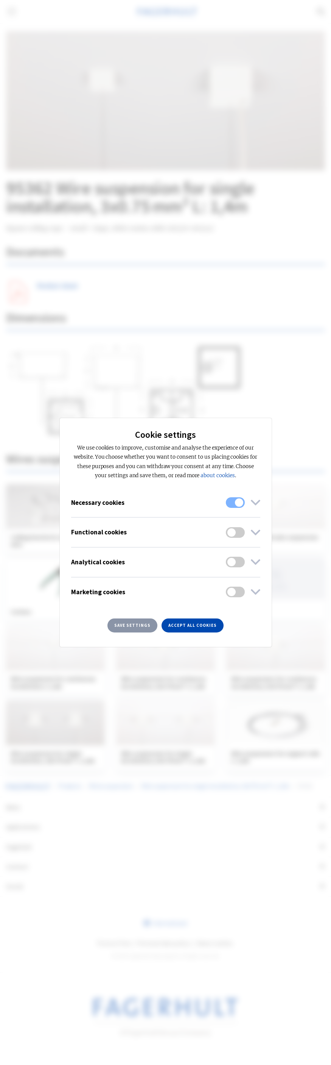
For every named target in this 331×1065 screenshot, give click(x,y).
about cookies (217, 475)
